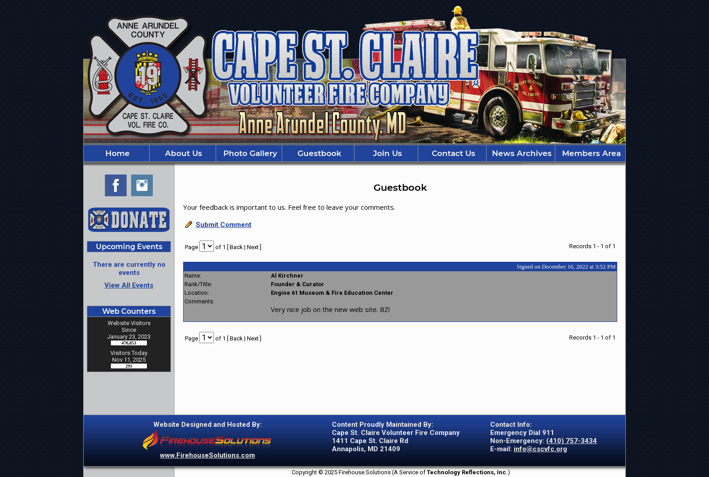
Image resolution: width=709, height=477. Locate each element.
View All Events (128, 285)
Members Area (590, 153)
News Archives (521, 153)
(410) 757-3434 (571, 441)
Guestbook (318, 153)
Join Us (386, 153)
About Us (182, 153)
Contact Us (452, 153)
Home (116, 153)
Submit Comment (223, 225)
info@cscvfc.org (540, 449)
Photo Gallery (249, 153)
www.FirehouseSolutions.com (207, 455)
